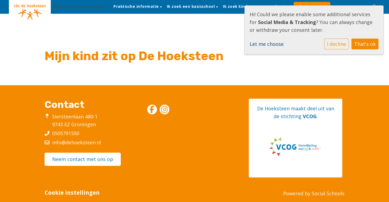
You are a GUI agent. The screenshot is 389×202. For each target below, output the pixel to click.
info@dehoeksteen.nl (76, 142)
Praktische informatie (136, 6)
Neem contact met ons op (82, 159)
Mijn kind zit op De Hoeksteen (75, 6)
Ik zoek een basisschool (191, 6)
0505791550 (65, 133)
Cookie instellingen (72, 193)
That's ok (365, 44)
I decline (336, 44)
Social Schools (328, 193)
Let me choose (267, 44)
